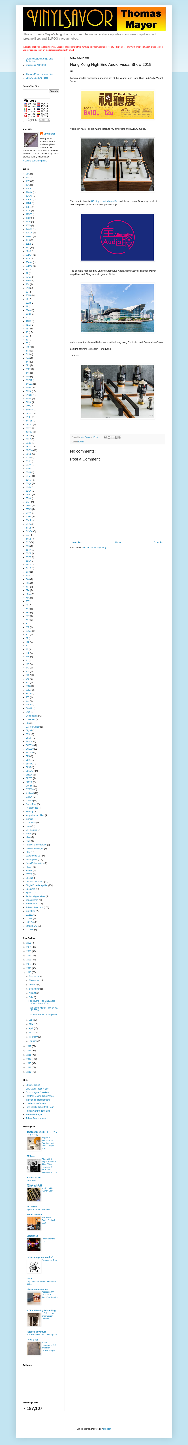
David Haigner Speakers (37, 1092)
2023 (29, 951)
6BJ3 (28, 435)
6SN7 (28, 564)
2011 (29, 1072)
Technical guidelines (35, 896)
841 (27, 664)
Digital (29, 730)
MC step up (31, 830)
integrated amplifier (35, 815)
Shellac (29, 878)
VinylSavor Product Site (37, 1089)
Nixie (28, 837)
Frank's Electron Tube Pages (40, 1096)
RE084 (29, 867)
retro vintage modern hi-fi (40, 1257)
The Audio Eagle (34, 1114)
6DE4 (28, 468)
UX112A (30, 915)
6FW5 (29, 509)
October (33, 984)
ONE (28, 841)
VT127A (30, 929)
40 (27, 317)
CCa (28, 712)
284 (27, 284)
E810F (29, 738)
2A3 (28, 288)
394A (28, 310)
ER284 (29, 774)
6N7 (28, 542)
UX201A (30, 922)
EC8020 (30, 749)
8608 (28, 686)
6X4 (28, 579)
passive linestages (35, 848)
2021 (29, 959)
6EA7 (28, 487)
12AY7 (29, 196)
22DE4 (29, 255)
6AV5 (28, 406)
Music (28, 833)
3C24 (28, 314)
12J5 (28, 210)
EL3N (28, 760)
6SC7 (28, 553)
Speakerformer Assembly (38, 1209)
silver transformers (35, 881)
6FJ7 (28, 502)
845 (27, 675)
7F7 (28, 616)
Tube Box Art (32, 903)
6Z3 (28, 586)
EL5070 (29, 763)
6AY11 (29, 420)
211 (27, 247)
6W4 (28, 575)
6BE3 (28, 428)
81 (27, 638)
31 (27, 299)
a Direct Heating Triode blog (41, 1310)
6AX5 (28, 417)
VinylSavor (49, 134)
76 (27, 605)
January (33, 1041)
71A (28, 597)
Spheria (29, 892)
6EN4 (28, 498)
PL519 (29, 852)
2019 (29, 968)
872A (28, 693)
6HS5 (28, 528)
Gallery (29, 800)
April (31, 1028)
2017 (29, 1046)
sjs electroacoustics (37, 1289)
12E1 (28, 207)
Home (118, 542)
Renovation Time (49, 1260)
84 (27, 660)
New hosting (32, 1180)
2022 (29, 955)
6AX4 (28, 413)
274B (28, 280)
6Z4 (28, 590)
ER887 (29, 778)
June (31, 1020)
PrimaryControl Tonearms (38, 1111)
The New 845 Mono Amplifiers (42, 1014)
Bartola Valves (34, 1177)
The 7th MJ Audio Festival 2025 (48, 1220)
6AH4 (28, 391)
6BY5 (28, 446)
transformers (32, 900)
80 (27, 623)
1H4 (28, 240)
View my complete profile (35, 160)
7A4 (28, 609)
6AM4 (28, 398)
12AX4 (29, 192)
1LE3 (28, 244)
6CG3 (28, 454)
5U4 (28, 354)
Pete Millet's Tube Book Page (40, 1107)
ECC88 (29, 752)
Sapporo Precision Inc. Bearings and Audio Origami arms (48, 1143)
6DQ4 (28, 483)
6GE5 (28, 516)
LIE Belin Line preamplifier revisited (48, 1316)
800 (27, 627)
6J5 (27, 535)
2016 (29, 1050)
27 (27, 273)
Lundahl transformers (36, 1103)
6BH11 (29, 431)
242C (28, 258)
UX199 (29, 918)
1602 (28, 218)
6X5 (28, 583)
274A (28, 277)
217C (28, 251)
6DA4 (28, 465)
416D (28, 321)
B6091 (29, 708)
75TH (28, 601)
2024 (29, 947)
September (34, 989)
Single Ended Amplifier (37, 885)
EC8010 (30, 745)
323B (28, 303)
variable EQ (31, 926)
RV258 (29, 874)
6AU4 (28, 402)
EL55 (28, 767)
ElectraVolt (32, 1236)
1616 (28, 221)
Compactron (32, 716)
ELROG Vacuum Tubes (37, 78)
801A (28, 631)
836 (27, 653)
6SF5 (28, 557)
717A (28, 594)
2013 (29, 1063)
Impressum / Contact (36, 65)
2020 (29, 964)
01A (28, 173)
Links (28, 826)
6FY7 (28, 513)
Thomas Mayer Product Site (39, 74)
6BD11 (29, 424)
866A (28, 690)
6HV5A (29, 531)
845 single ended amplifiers (104, 201)
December (34, 976)
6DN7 (28, 480)
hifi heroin (32, 1206)
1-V (27, 177)
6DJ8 (28, 472)
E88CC (29, 741)
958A (28, 704)
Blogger (107, 1429)
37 (27, 306)
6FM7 (28, 505)
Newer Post (76, 542)
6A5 (28, 373)
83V (28, 656)
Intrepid (29, 819)
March (32, 1032)
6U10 (28, 568)
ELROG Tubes (33, 1085)
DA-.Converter (33, 727)
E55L (28, 734)
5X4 (28, 362)
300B (28, 295)
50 (27, 336)
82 (27, 645)
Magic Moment (34, 1214)
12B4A (29, 199)
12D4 (28, 203)
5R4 (28, 350)
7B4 (28, 612)
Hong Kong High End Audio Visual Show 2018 (41, 1002)
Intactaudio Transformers (38, 1100)
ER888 (29, 782)
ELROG (29, 771)
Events (81, 442)
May (31, 1024)
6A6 (28, 376)
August (32, 993)
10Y (28, 181)
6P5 (28, 546)
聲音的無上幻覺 (34, 1185)
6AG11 (29, 384)
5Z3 (28, 365)
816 (27, 642)
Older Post (159, 542)
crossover (30, 719)
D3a (28, 723)
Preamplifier (31, 859)
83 (27, 649)
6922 (28, 369)
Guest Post (31, 804)
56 (27, 343)
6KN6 (28, 539)
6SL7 (28, 561)
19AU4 (29, 232)
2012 (29, 1067)
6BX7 (28, 443)
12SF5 (29, 214)
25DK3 (29, 266)
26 (27, 269)
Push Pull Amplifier (35, 863)
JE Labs (31, 1156)
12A (28, 185)
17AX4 (29, 229)
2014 (29, 1059)
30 (27, 292)
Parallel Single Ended (36, 844)
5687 (28, 347)
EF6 (28, 756)
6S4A (28, 550)
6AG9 (28, 387)
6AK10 (29, 395)
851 (27, 682)
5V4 (28, 358)
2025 (29, 943)
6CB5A (29, 450)
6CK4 (28, 461)
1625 (28, 225)
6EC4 (28, 491)
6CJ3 (28, 457)
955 (27, 697)
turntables (30, 911)
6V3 (28, 572)
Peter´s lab (32, 1340)
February (33, 1037)
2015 (29, 1055)
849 (27, 679)
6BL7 (28, 439)
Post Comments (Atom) (94, 547)
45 (27, 328)
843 (27, 671)
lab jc (30, 1278)
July (31, 997)
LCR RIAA (31, 822)
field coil (30, 793)
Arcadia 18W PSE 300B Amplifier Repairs (50, 1294)
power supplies (33, 855)
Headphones (32, 808)
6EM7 (28, 494)
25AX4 (29, 262)
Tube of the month (34, 907)
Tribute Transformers (36, 1118)
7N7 (28, 620)
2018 (29, 972)
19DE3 (29, 236)
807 (27, 634)
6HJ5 (28, 524)
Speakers (30, 889)
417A (28, 325)
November (34, 980)
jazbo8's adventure (36, 1332)
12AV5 (29, 188)
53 (27, 339)
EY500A (30, 789)
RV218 (29, 870)
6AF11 (29, 380)
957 (27, 701)
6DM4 (29, 476)
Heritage (30, 811)
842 (27, 667)
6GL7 (28, 520)
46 (27, 332)
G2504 (29, 797)
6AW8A (29, 409)
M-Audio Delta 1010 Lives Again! (42, 1334)
